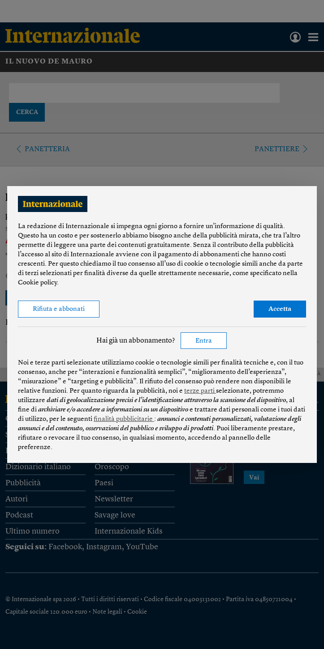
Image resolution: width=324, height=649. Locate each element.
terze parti (200, 391)
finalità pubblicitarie (124, 419)
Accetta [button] (279, 309)
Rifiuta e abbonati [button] (59, 309)
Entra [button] (203, 341)
